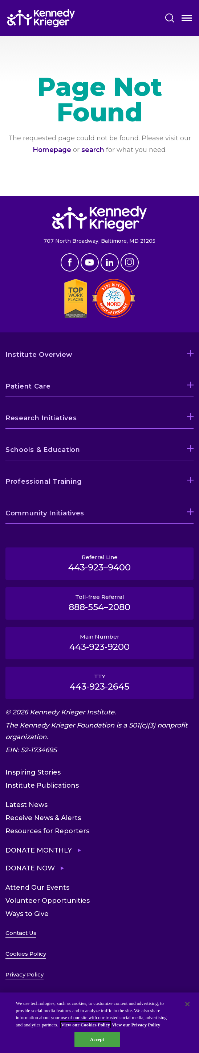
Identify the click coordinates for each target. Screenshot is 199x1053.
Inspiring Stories (33, 772)
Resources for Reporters (47, 831)
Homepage (52, 150)
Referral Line (99, 563)
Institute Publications (42, 785)
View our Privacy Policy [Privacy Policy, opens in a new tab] (136, 1024)
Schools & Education (42, 450)
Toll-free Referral (99, 602)
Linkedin (110, 262)
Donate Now (30, 868)
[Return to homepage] (41, 18)
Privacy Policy (24, 974)
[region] (99, 1022)
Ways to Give (27, 914)
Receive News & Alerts (43, 818)
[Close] (187, 1004)
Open (187, 19)
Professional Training (43, 481)
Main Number (99, 642)
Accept (97, 1039)
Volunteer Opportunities (47, 901)
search (92, 150)
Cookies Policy (25, 953)
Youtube (90, 262)
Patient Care (28, 386)
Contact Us (20, 932)
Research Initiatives (41, 418)
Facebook (70, 262)
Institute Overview (39, 355)
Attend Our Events (37, 888)
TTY (99, 682)
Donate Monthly (38, 850)
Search (169, 18)
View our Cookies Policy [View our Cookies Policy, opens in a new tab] (85, 1024)
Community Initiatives (44, 513)
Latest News (26, 805)
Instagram (130, 262)
